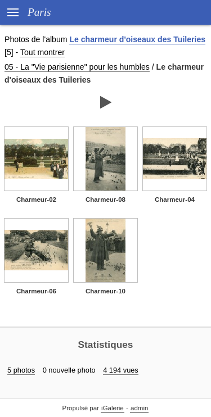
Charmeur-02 (36, 199)
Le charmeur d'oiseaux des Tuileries (137, 39)
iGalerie (112, 408)
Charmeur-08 (105, 199)
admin (139, 408)
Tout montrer (42, 52)
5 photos (21, 370)
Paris (39, 12)
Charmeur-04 (175, 199)
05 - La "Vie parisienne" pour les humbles (77, 66)
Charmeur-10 (105, 291)
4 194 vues (120, 370)
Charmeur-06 (36, 291)
